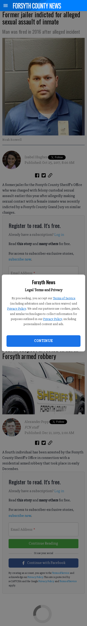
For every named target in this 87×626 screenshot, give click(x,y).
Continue (43, 340)
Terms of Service (64, 298)
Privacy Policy (16, 309)
